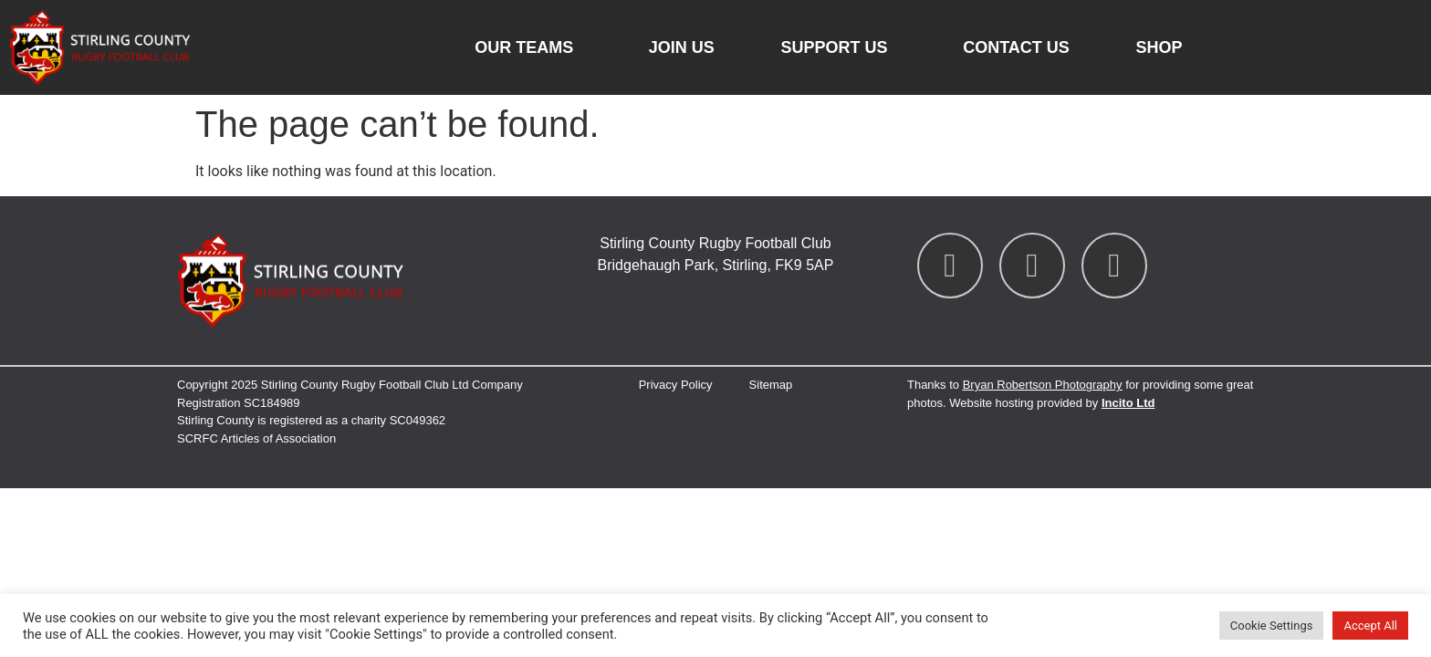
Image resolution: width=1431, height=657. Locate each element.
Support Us (838, 47)
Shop (1159, 47)
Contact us (1016, 47)
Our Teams (528, 47)
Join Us (682, 47)
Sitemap (771, 384)
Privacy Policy (676, 384)
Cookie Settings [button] (1271, 625)
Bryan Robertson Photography (1043, 384)
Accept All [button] (1370, 625)
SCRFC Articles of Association (256, 438)
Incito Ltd (1128, 403)
